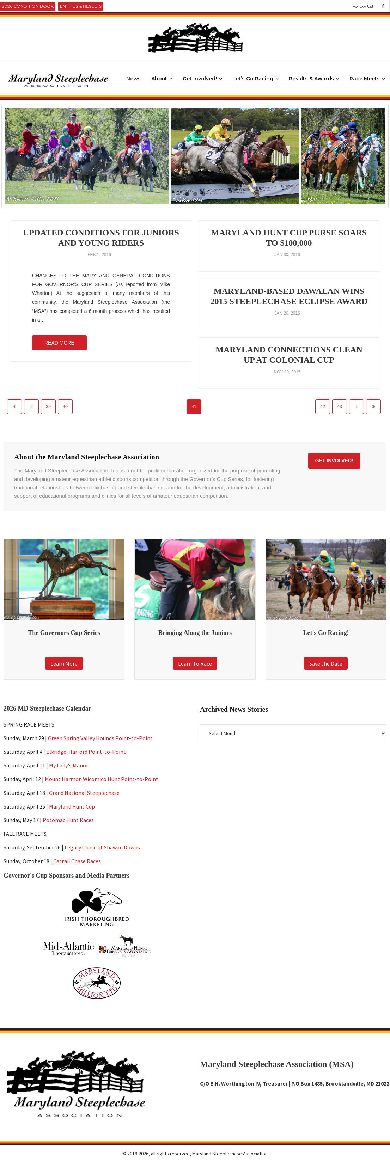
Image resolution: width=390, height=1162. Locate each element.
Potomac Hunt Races (68, 819)
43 (339, 406)
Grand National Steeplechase (84, 792)
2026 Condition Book (28, 6)
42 (322, 406)
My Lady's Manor (68, 765)
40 (65, 406)
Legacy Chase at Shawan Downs (102, 847)
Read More (59, 343)
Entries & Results (81, 6)
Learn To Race (195, 663)
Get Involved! (334, 460)
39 (48, 406)
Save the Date (325, 663)
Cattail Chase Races (77, 861)
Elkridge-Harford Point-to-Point (86, 751)
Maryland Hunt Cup (72, 806)
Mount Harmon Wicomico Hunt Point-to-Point (101, 779)
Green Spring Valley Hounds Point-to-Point (100, 737)
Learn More (64, 663)
